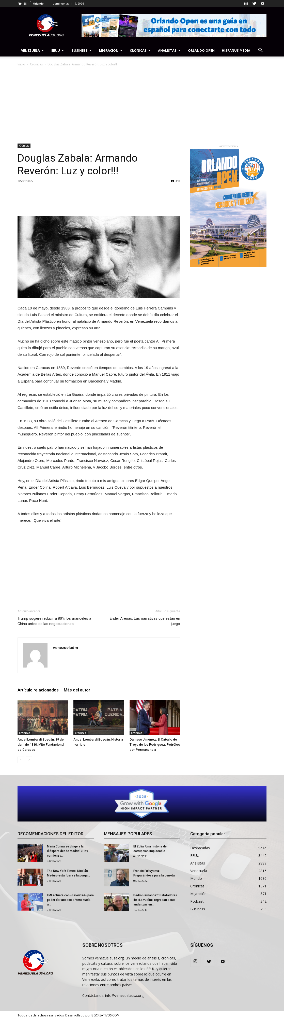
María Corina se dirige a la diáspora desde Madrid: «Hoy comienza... (67, 851)
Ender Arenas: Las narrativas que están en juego (145, 621)
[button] (260, 50)
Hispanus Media (236, 50)
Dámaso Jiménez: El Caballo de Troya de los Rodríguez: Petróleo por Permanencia (155, 745)
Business (81, 50)
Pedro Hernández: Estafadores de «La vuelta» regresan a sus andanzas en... (155, 900)
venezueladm (65, 647)
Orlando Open (201, 50)
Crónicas (140, 50)
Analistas (169, 50)
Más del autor (77, 689)
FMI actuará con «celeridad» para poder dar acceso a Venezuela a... (70, 900)
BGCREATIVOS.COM (105, 1015)
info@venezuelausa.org (124, 995)
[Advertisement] (142, 105)
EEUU (57, 50)
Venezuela (32, 50)
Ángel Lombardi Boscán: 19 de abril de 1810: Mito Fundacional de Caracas (41, 745)
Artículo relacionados (38, 689)
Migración (110, 50)
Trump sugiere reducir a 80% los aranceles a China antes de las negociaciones (54, 621)
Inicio (21, 64)
